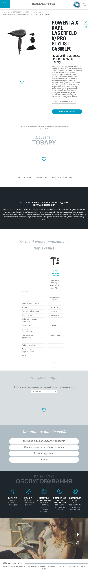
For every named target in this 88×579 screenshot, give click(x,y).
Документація (40, 177)
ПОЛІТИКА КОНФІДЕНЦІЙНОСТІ (14, 566)
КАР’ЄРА (61, 566)
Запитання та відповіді (61, 177)
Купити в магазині (67, 112)
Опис (18, 177)
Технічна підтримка (44, 453)
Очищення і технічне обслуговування (44, 447)
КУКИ (83, 566)
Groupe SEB (51, 566)
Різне (44, 460)
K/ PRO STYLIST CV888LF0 (55, 273)
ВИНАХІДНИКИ (73, 566)
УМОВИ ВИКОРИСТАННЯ (36, 566)
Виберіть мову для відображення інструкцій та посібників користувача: (44, 387)
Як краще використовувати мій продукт (44, 441)
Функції (27, 177)
